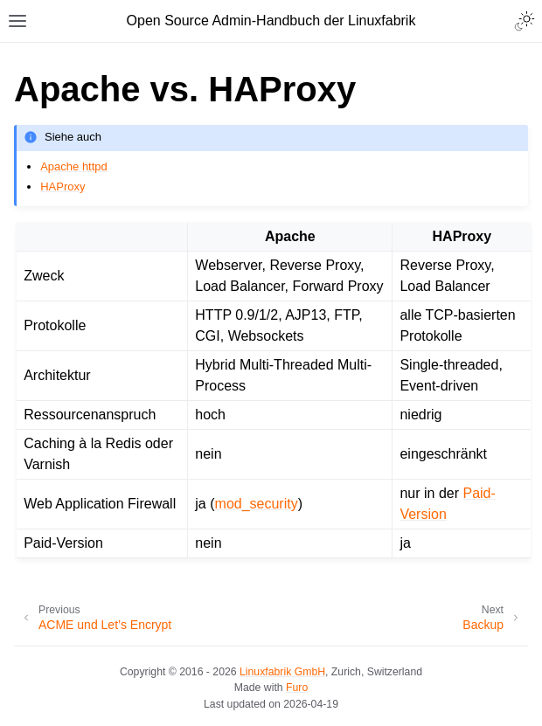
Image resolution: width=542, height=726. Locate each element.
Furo (297, 687)
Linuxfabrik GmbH (282, 672)
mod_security (256, 503)
